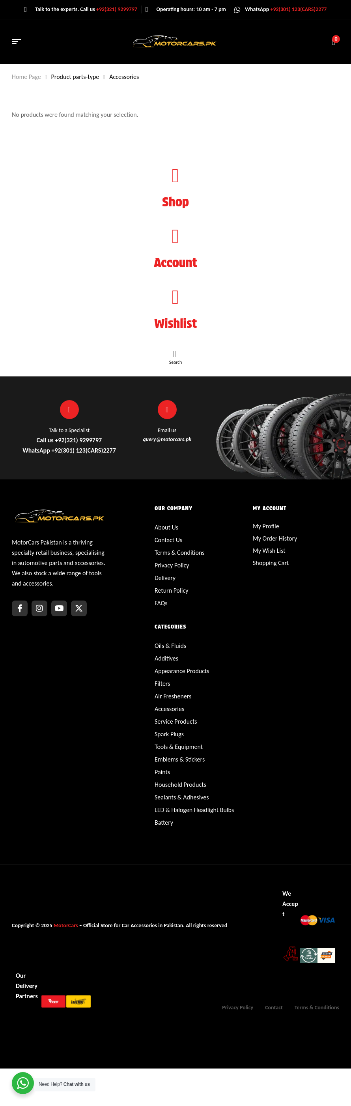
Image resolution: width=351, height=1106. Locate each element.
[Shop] (175, 175)
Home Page (26, 76)
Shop (175, 202)
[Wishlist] (175, 297)
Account (175, 262)
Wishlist (175, 323)
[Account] (175, 236)
